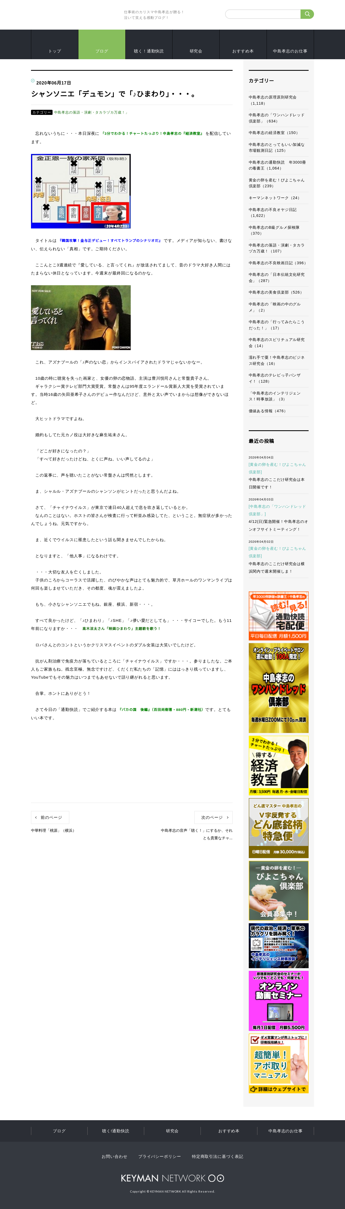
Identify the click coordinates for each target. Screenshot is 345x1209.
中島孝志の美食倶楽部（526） (276, 292)
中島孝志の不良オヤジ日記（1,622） (273, 212)
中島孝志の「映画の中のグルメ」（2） (275, 307)
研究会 (196, 51)
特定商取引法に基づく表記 (217, 1156)
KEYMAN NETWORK (172, 1178)
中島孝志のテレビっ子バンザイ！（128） (275, 378)
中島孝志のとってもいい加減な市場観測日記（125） (277, 147)
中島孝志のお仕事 (290, 51)
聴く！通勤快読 (149, 51)
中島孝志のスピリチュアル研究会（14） (277, 342)
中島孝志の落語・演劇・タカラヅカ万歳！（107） (277, 248)
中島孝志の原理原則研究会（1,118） (273, 100)
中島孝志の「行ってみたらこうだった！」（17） (277, 325)
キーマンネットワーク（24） (275, 198)
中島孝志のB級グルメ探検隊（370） (274, 230)
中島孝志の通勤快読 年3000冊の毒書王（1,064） (277, 165)
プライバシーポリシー (159, 1156)
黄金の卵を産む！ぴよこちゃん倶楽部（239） (277, 183)
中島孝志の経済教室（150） (274, 133)
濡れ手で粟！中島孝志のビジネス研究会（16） (277, 360)
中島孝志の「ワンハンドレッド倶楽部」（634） (277, 118)
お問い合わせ (114, 1156)
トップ (54, 51)
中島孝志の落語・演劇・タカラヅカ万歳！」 (91, 112)
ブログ (101, 51)
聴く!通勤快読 (115, 1131)
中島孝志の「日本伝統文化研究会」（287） (277, 277)
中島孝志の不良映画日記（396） (278, 263)
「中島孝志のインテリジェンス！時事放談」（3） (275, 396)
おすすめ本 (243, 51)
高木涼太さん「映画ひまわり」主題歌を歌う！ (121, 629)
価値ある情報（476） (268, 411)
